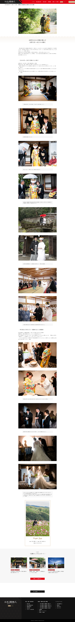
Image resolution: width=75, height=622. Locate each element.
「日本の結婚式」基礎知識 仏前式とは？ (45, 606)
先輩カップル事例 (41, 612)
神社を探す (28, 603)
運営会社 (58, 605)
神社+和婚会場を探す (30, 605)
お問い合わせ (59, 606)
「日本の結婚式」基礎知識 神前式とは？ (45, 605)
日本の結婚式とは (59, 603)
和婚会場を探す (29, 606)
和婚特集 (40, 609)
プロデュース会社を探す (30, 609)
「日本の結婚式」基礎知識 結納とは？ (45, 603)
